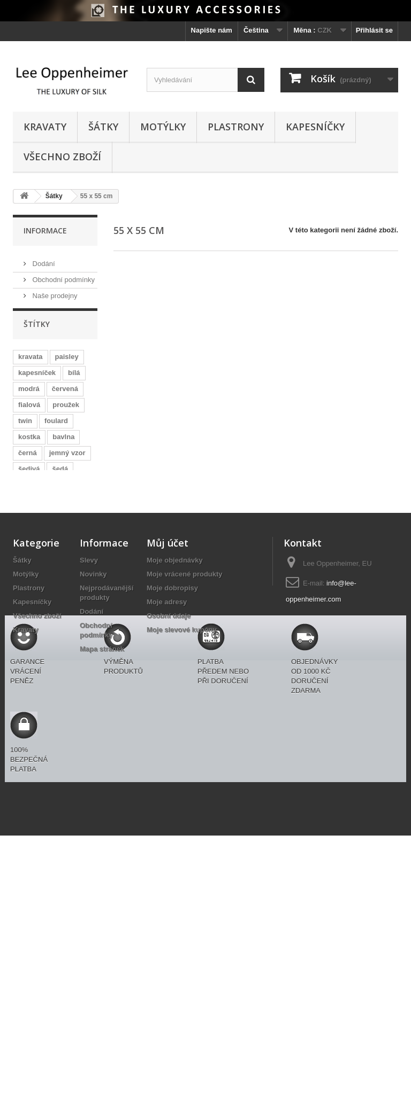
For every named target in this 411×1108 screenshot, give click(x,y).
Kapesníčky (315, 126)
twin (25, 428)
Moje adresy (167, 827)
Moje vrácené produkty (185, 799)
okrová (72, 661)
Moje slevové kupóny (182, 854)
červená (65, 396)
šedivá (29, 476)
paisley (67, 364)
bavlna (63, 444)
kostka (29, 444)
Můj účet (167, 767)
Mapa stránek (102, 874)
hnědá (62, 581)
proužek (65, 412)
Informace (45, 230)
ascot (67, 629)
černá (27, 460)
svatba (29, 581)
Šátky (103, 126)
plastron (60, 613)
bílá (74, 380)
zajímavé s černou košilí (48, 560)
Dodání (43, 259)
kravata (30, 364)
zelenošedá (37, 645)
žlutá (26, 613)
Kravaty (45, 126)
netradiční (73, 597)
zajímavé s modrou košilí (49, 681)
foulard (56, 428)
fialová (29, 412)
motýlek (31, 597)
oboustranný (39, 524)
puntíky (30, 492)
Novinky (93, 799)
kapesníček (37, 380)
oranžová (33, 661)
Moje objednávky (175, 785)
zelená (29, 540)
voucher (31, 629)
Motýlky (163, 126)
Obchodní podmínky (63, 275)
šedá (60, 476)
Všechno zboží (62, 156)
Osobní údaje (169, 841)
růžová (29, 508)
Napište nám (211, 30)
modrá (29, 396)
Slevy (89, 785)
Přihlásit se (374, 30)
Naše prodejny (54, 291)
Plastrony (236, 126)
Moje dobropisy (172, 813)
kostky (66, 492)
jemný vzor (67, 460)
